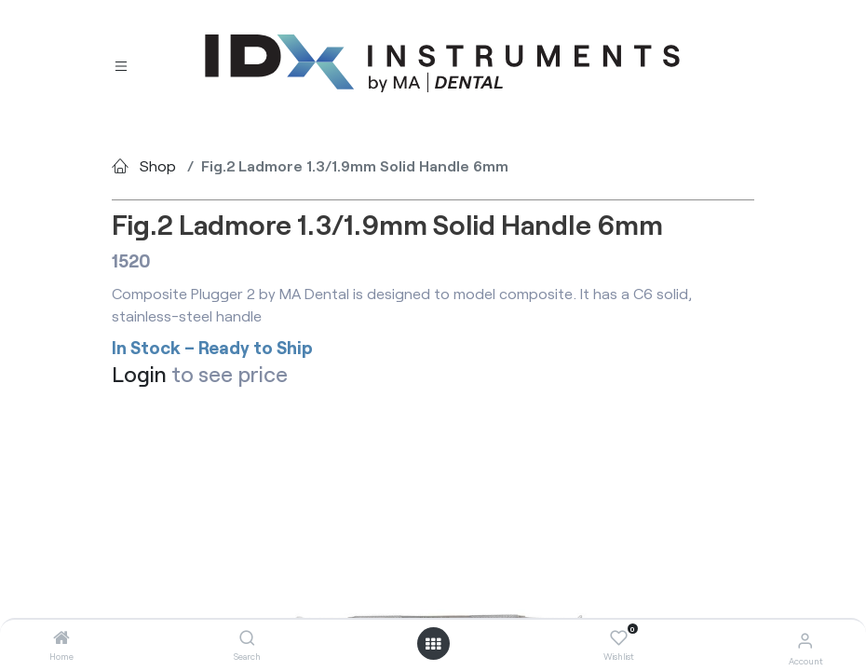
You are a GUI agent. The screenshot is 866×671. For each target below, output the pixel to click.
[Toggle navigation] (121, 63)
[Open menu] (433, 644)
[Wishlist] (618, 638)
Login (139, 374)
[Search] (247, 638)
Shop (158, 165)
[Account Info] (805, 639)
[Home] (61, 638)
